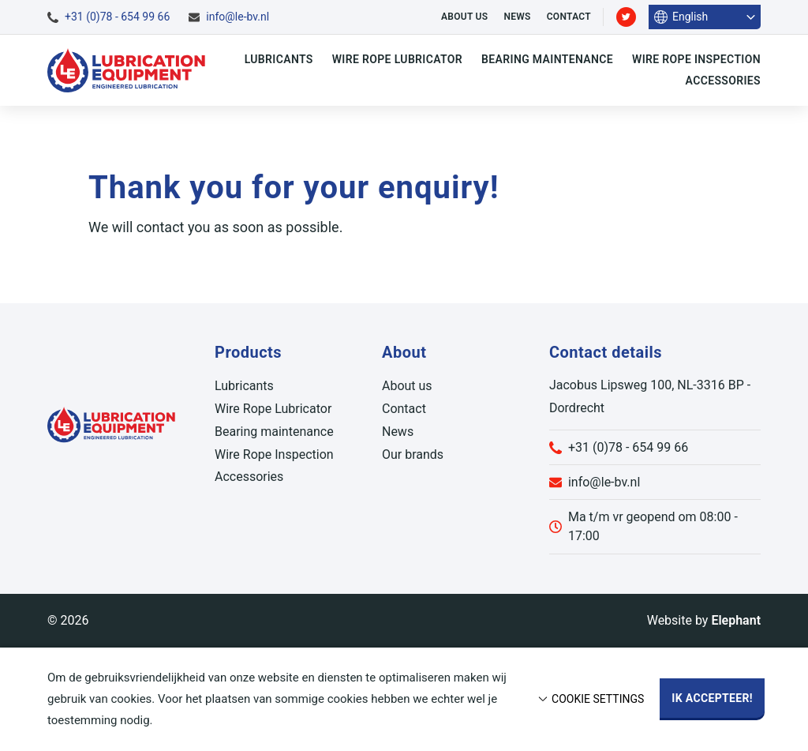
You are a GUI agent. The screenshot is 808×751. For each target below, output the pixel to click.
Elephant (736, 620)
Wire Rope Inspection (696, 59)
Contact (569, 16)
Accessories (723, 80)
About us (464, 16)
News (516, 16)
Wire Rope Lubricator (397, 59)
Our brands (412, 454)
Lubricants (279, 59)
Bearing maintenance (547, 59)
